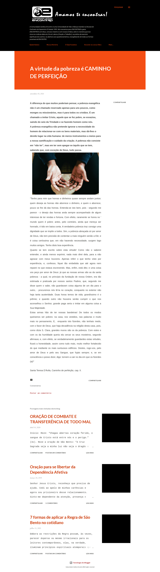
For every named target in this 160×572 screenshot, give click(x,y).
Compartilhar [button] (119, 102)
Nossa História (52, 45)
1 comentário (51, 503)
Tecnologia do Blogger (80, 563)
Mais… (111, 45)
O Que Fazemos (71, 45)
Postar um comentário (40, 393)
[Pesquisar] (118, 7)
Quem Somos (34, 45)
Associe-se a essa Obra (92, 45)
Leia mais (90, 453)
